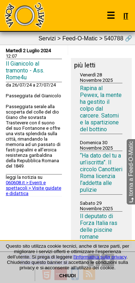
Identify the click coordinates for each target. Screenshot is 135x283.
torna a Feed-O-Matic (131, 172)
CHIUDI (67, 275)
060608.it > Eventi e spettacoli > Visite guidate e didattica (33, 188)
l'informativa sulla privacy (99, 257)
